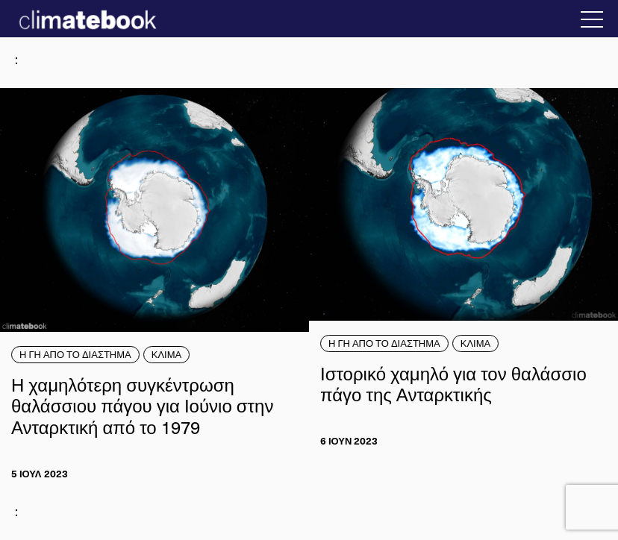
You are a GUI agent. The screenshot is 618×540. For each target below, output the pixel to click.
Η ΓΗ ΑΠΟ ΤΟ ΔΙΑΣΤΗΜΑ (75, 354)
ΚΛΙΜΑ (166, 354)
